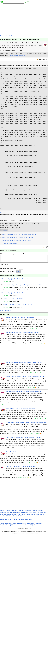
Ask (30, 521)
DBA (14, 524)
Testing (13, 517)
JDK (34, 513)
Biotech (7, 512)
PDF (19, 515)
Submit (18, 273)
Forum (36, 526)
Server (42, 515)
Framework (28, 512)
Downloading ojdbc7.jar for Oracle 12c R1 (15, 294)
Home (2, 35)
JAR (24, 524)
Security (37, 515)
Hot (6, 521)
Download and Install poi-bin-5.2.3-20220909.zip (17, 306)
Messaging (7, 515)
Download (4, 230)
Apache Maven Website (17, 55)
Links (7, 526)
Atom (26, 521)
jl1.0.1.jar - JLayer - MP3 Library (12, 300)
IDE (11, 513)
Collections (16, 521)
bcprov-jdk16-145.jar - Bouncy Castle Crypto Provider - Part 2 (21, 286)
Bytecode (14, 512)
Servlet (2, 517)
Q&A (11, 526)
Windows (20, 524)
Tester (2, 524)
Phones (22, 526)
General (40, 512)
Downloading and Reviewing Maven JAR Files (16, 240)
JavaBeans (24, 513)
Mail (1, 515)
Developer (8, 524)
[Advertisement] (14, 19)
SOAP (8, 517)
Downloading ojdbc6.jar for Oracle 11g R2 (15, 280)
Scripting (30, 515)
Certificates (38, 524)
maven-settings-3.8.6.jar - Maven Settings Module (17, 237)
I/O (8, 513)
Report (24, 515)
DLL (28, 524)
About (10, 521)
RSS (22, 521)
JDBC (30, 513)
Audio (2, 512)
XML (21, 517)
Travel (27, 526)
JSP (38, 513)
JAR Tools (9, 35)
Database (21, 512)
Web (17, 517)
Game (35, 512)
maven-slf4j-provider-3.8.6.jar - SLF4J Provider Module (19, 234)
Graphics (3, 513)
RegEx (2, 526)
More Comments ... (6, 312)
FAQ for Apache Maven (10, 243)
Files (32, 524)
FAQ (31, 526)
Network (14, 515)
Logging (43, 513)
